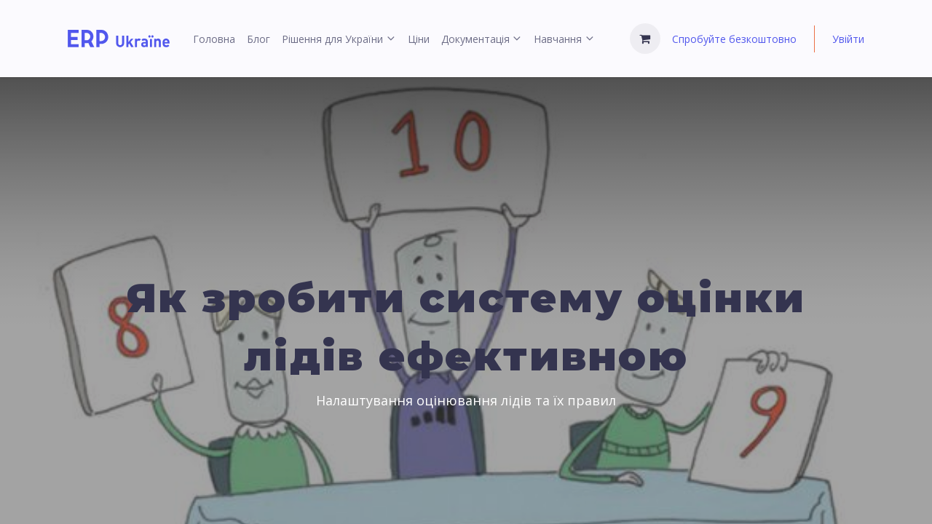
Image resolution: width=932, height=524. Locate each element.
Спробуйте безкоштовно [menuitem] (734, 39)
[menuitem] (214, 38)
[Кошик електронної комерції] (645, 38)
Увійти (848, 39)
